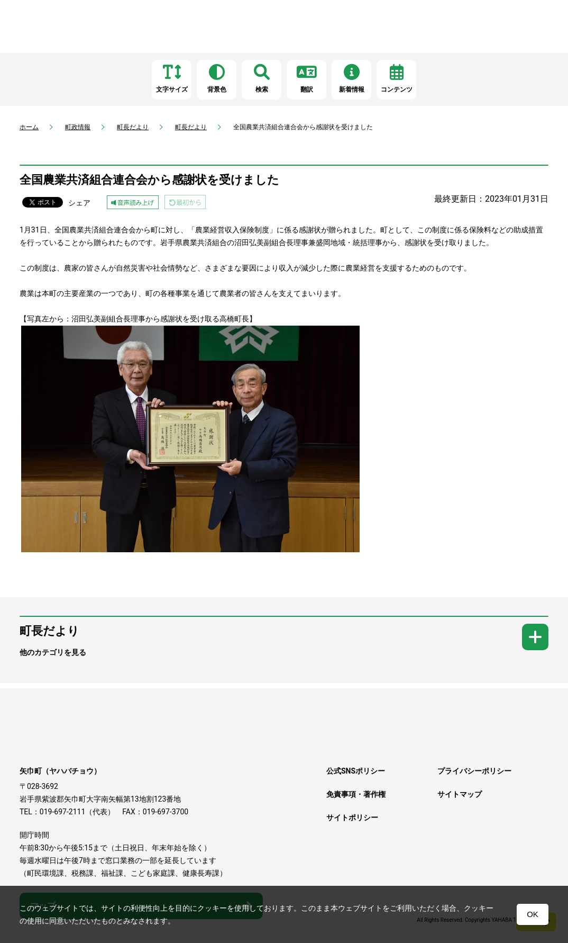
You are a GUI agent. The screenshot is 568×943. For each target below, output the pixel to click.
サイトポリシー (352, 817)
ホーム (29, 127)
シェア (79, 203)
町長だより (133, 127)
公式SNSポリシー (355, 771)
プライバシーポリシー (474, 771)
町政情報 (77, 127)
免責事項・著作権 (356, 794)
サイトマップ (459, 794)
